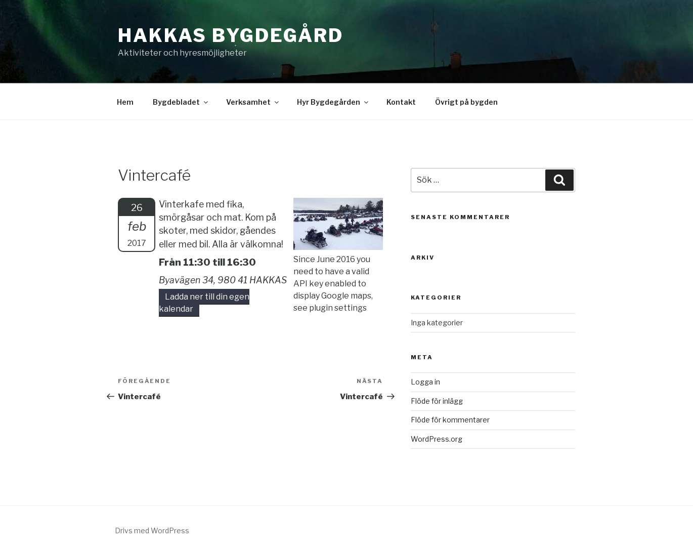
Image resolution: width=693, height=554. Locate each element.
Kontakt (401, 102)
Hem (125, 102)
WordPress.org (436, 439)
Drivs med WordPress (152, 530)
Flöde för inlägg (437, 401)
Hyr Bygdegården (333, 102)
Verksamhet (253, 102)
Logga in (425, 381)
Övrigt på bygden (466, 102)
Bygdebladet (181, 102)
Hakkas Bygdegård (230, 35)
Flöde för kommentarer (450, 419)
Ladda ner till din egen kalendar (204, 303)
